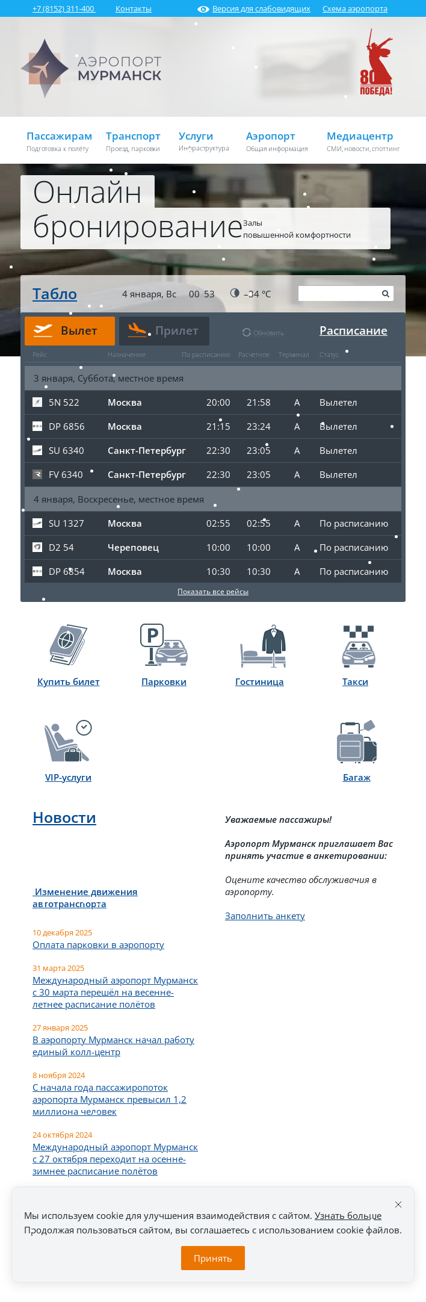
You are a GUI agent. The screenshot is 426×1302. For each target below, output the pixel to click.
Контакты (134, 8)
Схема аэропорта (355, 8)
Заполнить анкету (265, 916)
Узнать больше (348, 1215)
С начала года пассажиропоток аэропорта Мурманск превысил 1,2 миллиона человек (109, 1099)
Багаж (357, 751)
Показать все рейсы (212, 591)
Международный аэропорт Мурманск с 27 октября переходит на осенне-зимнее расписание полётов (115, 1159)
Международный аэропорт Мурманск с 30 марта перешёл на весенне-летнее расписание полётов (115, 992)
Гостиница (260, 655)
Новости (64, 817)
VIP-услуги (69, 751)
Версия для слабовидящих (253, 8)
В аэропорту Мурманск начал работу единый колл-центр (113, 1046)
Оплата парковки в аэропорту (98, 944)
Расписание (353, 330)
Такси (358, 655)
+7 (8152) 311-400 (64, 8)
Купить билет (68, 655)
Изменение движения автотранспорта (85, 897)
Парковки (164, 655)
